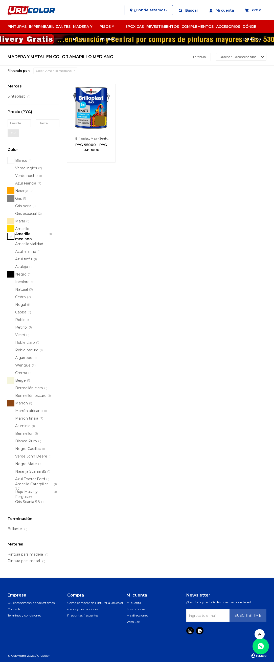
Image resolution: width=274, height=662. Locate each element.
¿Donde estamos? (151, 10)
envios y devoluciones (82, 609)
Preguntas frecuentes (82, 615)
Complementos (197, 26)
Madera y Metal (82, 28)
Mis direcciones (137, 615)
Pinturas (17, 26)
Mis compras (136, 609)
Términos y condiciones (24, 615)
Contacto (14, 609)
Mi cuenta (134, 603)
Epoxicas (134, 26)
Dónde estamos (252, 28)
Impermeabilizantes (50, 26)
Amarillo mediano (54, 71)
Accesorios (228, 26)
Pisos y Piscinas (108, 28)
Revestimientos (162, 26)
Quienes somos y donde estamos (31, 603)
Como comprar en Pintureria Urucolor (95, 603)
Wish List (133, 622)
